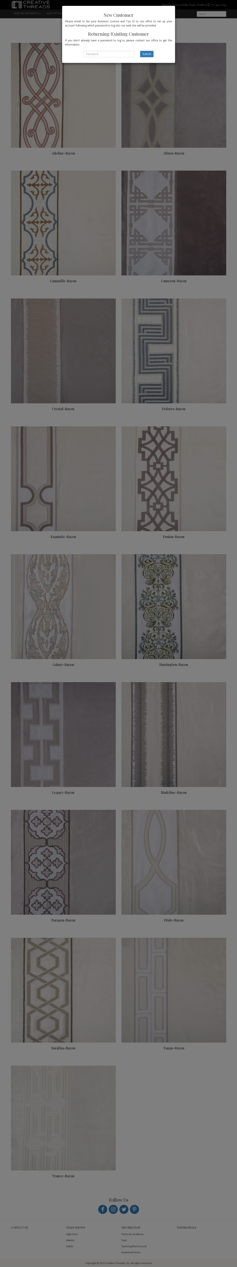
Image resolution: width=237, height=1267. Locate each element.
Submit (147, 54)
